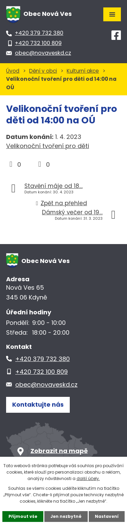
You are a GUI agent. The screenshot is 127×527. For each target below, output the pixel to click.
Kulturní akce (83, 70)
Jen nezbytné (66, 516)
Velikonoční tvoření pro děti (47, 146)
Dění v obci (43, 70)
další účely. (88, 478)
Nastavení (107, 516)
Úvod (12, 70)
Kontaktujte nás (38, 404)
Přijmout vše (22, 516)
